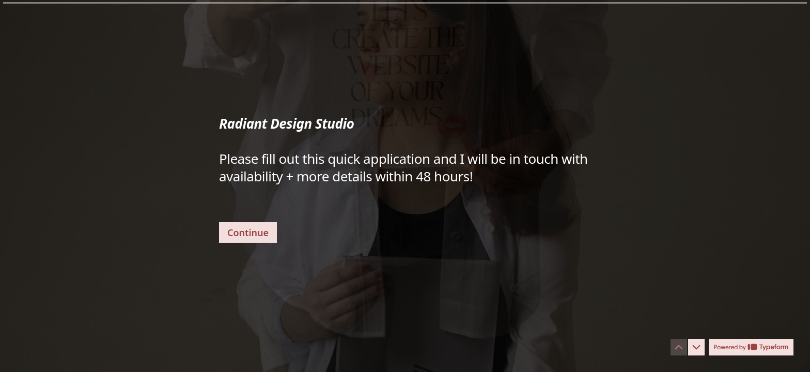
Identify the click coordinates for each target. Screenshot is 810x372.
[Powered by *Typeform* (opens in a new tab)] (751, 347)
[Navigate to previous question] (679, 347)
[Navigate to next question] (696, 347)
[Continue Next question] (248, 232)
